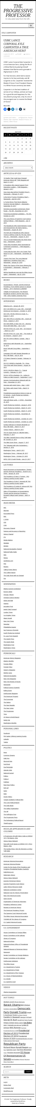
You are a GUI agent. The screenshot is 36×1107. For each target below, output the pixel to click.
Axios (5, 752)
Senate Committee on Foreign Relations (16, 955)
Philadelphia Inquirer (10, 627)
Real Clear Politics (9, 785)
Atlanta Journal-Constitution (12, 589)
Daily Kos (6, 758)
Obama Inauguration (10, 992)
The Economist (8, 699)
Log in (5, 1082)
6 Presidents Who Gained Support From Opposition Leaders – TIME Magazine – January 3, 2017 (16, 187)
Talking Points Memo (10, 569)
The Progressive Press (10, 817)
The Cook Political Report (11, 803)
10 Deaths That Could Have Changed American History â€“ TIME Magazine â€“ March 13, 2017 (16, 180)
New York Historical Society (12, 896)
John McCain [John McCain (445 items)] (17, 1025)
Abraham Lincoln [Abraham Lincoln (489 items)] (9, 1002)
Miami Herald (8, 618)
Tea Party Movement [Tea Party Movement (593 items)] (24, 1050)
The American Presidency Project (14, 910)
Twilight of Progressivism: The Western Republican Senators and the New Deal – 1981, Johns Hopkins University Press (16, 294)
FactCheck (7, 764)
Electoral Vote (8, 761)
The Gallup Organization (11, 808)
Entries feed (7, 1085)
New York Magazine (10, 679)
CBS (5, 522)
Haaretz (6, 603)
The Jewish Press (9, 639)
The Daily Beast (8, 805)
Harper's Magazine (9, 670)
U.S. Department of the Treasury (14, 973)
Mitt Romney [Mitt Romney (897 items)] (15, 1027)
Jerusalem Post (8, 606)
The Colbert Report (9, 572)
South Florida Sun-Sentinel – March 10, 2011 (17, 408)
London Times (8, 612)
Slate (5, 794)
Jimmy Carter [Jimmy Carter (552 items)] (19, 1023)
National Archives (9, 941)
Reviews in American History (12, 907)
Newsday (6, 624)
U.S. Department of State (11, 970)
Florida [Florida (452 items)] (15, 1015)
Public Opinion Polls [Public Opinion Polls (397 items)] (9, 1041)
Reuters (6, 567)
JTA (5, 537)
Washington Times (9, 648)
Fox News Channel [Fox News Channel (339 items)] (22, 1015)
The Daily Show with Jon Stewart (14, 575)
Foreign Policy (8, 667)
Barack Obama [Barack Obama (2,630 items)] (12, 1004)
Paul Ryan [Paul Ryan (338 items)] (23, 1028)
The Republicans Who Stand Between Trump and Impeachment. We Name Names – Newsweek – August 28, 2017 (17, 228)
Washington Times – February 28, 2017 (16, 453)
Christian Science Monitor (11, 597)
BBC (5, 516)
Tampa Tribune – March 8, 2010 (14, 430)
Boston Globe (8, 592)
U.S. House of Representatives (13, 976)
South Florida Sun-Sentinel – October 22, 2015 (18, 422)
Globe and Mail (8, 600)
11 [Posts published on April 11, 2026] (30, 142)
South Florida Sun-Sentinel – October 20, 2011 (18, 419)
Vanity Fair (7, 720)
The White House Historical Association (16, 916)
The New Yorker (9, 708)
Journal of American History (12, 881)
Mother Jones (8, 673)
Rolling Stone (8, 690)
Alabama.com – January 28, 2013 (14, 306)
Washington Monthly (10, 723)
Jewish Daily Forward (10, 609)
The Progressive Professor (18, 10)
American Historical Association (13, 861)
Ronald (19, 54)
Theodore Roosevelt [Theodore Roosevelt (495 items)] (13, 1052)
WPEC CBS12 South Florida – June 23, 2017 (17, 459)
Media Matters (8, 540)
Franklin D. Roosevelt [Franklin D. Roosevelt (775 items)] (12, 1017)
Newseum (7, 952)
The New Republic (9, 705)
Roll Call (6, 788)
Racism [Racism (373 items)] (17, 1041)
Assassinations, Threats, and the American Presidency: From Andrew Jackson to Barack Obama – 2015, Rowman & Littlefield (17, 287)
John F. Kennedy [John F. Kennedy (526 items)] (9, 1025)
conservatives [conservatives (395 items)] (13, 1009)
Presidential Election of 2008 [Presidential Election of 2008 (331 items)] (11, 1030)
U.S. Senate (7, 979)
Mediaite (6, 543)
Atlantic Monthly (9, 661)
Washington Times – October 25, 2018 (16, 456)
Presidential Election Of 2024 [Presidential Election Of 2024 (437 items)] (23, 1038)
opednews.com (8, 561)
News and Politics (10, 117)
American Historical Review (12, 864)
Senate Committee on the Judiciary (14, 958)
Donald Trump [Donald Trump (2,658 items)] (18, 1012)
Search (28, 1072)
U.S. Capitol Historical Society (13, 922)
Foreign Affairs (8, 664)
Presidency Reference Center (13, 904)
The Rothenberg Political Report (13, 820)
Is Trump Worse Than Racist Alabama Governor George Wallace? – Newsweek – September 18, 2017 (17, 204)
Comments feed (9, 1088)
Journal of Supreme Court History (14, 884)
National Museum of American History (15, 949)
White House (13, 121)
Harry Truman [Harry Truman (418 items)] (28, 1020)
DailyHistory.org (8, 872)
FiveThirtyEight (8, 767)
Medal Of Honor (24, 119)
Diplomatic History (9, 875)
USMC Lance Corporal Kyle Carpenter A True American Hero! (16, 45)
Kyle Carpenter (13, 119)
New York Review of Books (12, 682)
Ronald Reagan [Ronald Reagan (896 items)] (22, 1047)
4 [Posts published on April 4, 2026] (30, 138)
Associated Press (9, 513)
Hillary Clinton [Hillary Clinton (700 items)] (9, 1023)
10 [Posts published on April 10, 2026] (26, 142)
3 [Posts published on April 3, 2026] (26, 138)
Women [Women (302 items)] (22, 1059)
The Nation (7, 702)
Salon (5, 791)
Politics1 (6, 779)
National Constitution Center (12, 890)
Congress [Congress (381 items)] (6, 1009)
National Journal (9, 773)
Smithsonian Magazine (11, 693)
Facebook (7, 733)
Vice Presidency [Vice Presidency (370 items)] (15, 1059)
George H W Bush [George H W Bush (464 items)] (25, 1017)
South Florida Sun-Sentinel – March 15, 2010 (17, 411)
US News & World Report (11, 717)
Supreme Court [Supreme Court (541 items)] (11, 1050)
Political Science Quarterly (12, 687)
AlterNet (6, 510)
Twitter (6, 742)
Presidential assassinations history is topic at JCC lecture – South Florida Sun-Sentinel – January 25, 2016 (17, 395)
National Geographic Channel (13, 549)
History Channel (8, 534)
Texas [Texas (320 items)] (5, 1052)
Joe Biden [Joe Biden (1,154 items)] (27, 1022)
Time (5, 714)
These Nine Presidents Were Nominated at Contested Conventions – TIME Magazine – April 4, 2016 (17, 246)
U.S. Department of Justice (12, 967)
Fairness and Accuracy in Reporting (14, 531)
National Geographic (10, 676)
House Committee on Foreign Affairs (15, 932)
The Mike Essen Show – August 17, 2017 (16, 442)
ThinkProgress (8, 823)
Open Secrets (8, 899)
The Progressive (9, 711)
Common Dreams (9, 755)
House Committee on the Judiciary (14, 935)
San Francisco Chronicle (11, 630)
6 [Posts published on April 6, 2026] (9, 142)
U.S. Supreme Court (10, 982)
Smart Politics (8, 797)
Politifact (6, 782)
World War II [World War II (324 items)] (10, 1062)
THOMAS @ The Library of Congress (15, 919)
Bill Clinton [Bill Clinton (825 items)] (25, 1005)
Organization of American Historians (15, 901)
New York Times (9, 621)
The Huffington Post (10, 814)
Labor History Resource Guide (13, 887)
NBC (5, 555)
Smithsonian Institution (11, 961)
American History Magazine (12, 658)
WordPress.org (8, 1091)
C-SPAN (6, 519)
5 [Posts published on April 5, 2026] (5, 142)
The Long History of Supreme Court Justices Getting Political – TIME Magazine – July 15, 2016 (17, 221)
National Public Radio (10, 552)
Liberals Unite (8, 770)
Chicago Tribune (9, 595)
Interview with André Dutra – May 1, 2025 (16, 385)
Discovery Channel (9, 528)
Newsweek (7, 685)
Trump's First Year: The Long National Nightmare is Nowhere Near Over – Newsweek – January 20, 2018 (15, 260)
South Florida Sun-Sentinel (12, 633)
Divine (14, 1103)
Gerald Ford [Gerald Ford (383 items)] (21, 1020)
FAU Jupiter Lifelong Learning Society (15, 736)
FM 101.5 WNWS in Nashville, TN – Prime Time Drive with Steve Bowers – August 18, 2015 (17, 365)
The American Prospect (11, 696)
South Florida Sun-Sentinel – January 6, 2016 (17, 405)
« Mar (5, 158)
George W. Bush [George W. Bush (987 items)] (10, 1020)
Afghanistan (23, 117)
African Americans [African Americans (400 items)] (19, 1002)
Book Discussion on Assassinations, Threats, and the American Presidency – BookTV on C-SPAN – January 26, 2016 (18, 471)
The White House (9, 964)
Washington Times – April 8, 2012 (14, 450)
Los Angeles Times (9, 615)
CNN (5, 525)
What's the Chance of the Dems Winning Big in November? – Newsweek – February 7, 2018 (17, 267)
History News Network (11, 841)
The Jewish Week (9, 642)
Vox (5, 578)
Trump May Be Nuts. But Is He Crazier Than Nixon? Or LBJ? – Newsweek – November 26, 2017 (18, 253)
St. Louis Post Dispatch (11, 636)
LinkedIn (6, 739)
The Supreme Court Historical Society (15, 913)
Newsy (6, 558)
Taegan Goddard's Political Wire (13, 800)
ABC (5, 508)
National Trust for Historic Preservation (16, 893)
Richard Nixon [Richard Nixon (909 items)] (10, 1047)
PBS (5, 564)
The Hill (6, 811)
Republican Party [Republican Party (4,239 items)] (15, 1044)
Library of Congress (10, 938)
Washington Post (9, 645)
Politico (6, 776)
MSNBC (6, 546)
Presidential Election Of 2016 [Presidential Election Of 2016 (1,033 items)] (16, 1034)
